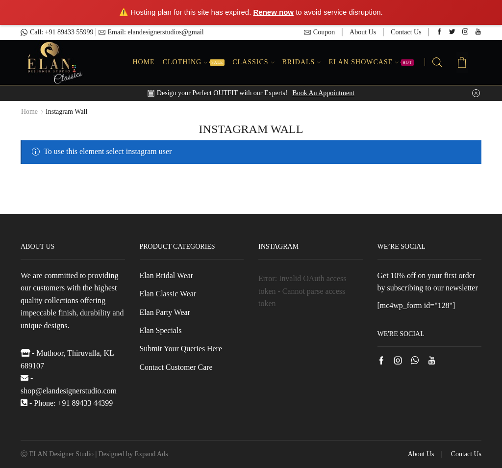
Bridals (301, 62)
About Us (363, 32)
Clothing (194, 62)
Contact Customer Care (176, 367)
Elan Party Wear (165, 312)
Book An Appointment (323, 93)
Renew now (273, 12)
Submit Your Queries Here (181, 349)
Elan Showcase (370, 62)
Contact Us (406, 32)
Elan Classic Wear (168, 293)
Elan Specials (161, 330)
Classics (253, 62)
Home (143, 62)
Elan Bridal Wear (167, 275)
